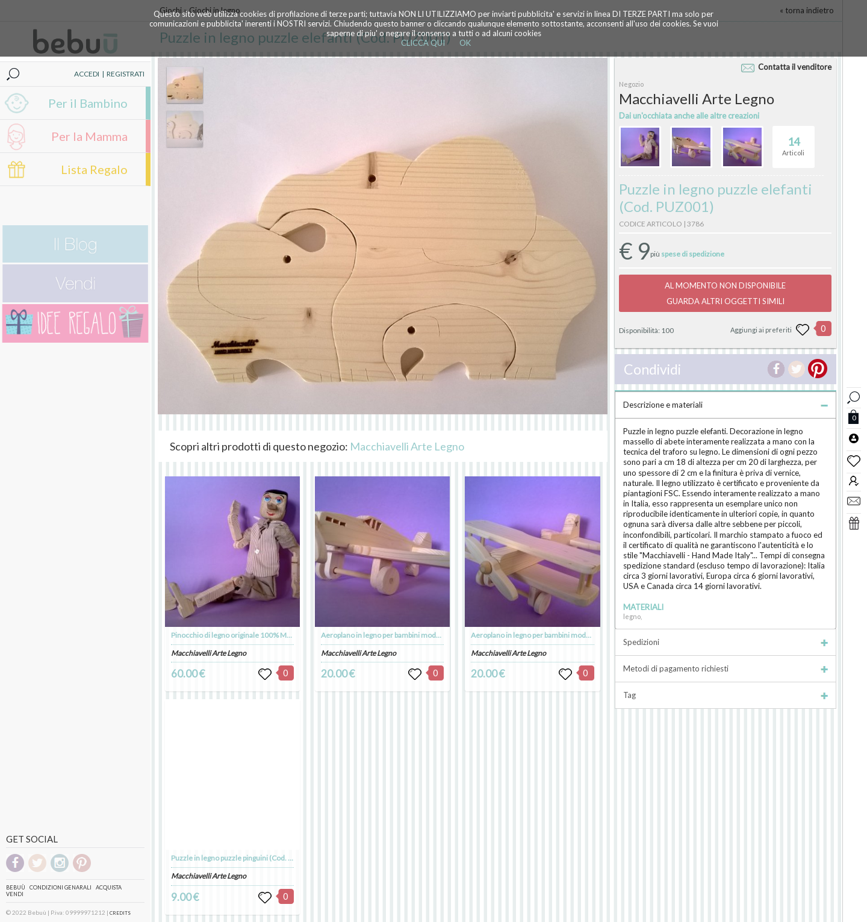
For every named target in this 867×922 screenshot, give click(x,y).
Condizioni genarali (61, 887)
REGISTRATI (125, 73)
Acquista (109, 887)
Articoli (793, 141)
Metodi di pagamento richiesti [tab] (725, 668)
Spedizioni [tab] (725, 642)
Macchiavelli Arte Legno (407, 446)
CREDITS (120, 913)
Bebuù (15, 887)
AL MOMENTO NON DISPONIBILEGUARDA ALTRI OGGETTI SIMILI (725, 293)
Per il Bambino (88, 103)
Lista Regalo (94, 169)
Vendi (14, 894)
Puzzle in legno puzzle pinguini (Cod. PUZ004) (244, 857)
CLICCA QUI (423, 43)
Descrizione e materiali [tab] (725, 405)
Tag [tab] (725, 695)
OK (465, 43)
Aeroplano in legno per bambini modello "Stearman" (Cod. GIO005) (578, 635)
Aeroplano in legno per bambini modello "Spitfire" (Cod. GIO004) (423, 635)
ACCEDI (86, 73)
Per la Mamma (89, 136)
